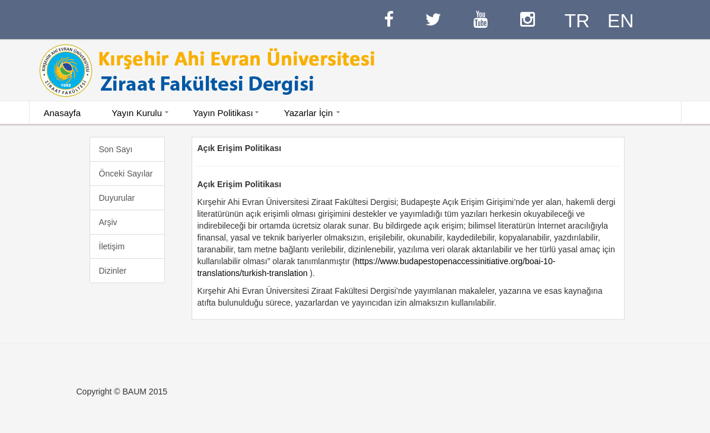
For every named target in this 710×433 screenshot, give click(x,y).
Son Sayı (116, 149)
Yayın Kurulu (137, 113)
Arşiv (108, 222)
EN (620, 20)
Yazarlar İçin (308, 113)
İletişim (112, 246)
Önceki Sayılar (126, 173)
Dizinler (113, 270)
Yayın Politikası (223, 113)
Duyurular (117, 198)
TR (577, 20)
